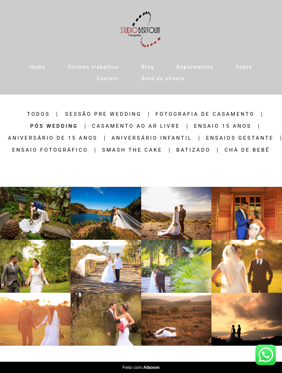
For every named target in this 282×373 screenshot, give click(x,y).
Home (38, 67)
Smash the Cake (132, 150)
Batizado (193, 150)
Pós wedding (54, 126)
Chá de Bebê (247, 150)
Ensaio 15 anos (223, 126)
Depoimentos (195, 67)
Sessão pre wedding (103, 114)
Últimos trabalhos (93, 67)
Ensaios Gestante (240, 138)
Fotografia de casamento (205, 114)
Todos (38, 114)
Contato (108, 78)
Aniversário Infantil (152, 138)
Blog (148, 67)
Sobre (244, 67)
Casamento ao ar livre (136, 126)
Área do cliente (163, 78)
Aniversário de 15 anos (53, 138)
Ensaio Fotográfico (50, 150)
